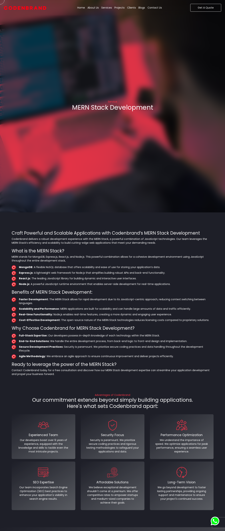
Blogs (141, 7)
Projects (119, 7)
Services (106, 7)
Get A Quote (206, 7)
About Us (93, 7)
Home (81, 7)
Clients (131, 7)
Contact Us (155, 7)
